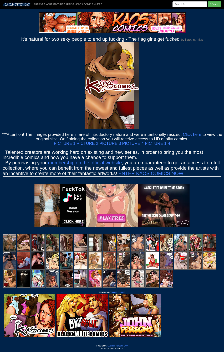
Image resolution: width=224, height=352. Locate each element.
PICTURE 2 (87, 143)
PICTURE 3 (110, 143)
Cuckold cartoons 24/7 (117, 346)
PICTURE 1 (64, 143)
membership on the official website (85, 162)
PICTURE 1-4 (157, 143)
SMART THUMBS (118, 292)
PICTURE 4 (133, 143)
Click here (192, 134)
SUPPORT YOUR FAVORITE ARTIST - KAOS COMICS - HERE (67, 4)
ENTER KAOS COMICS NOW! (151, 173)
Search (214, 4)
